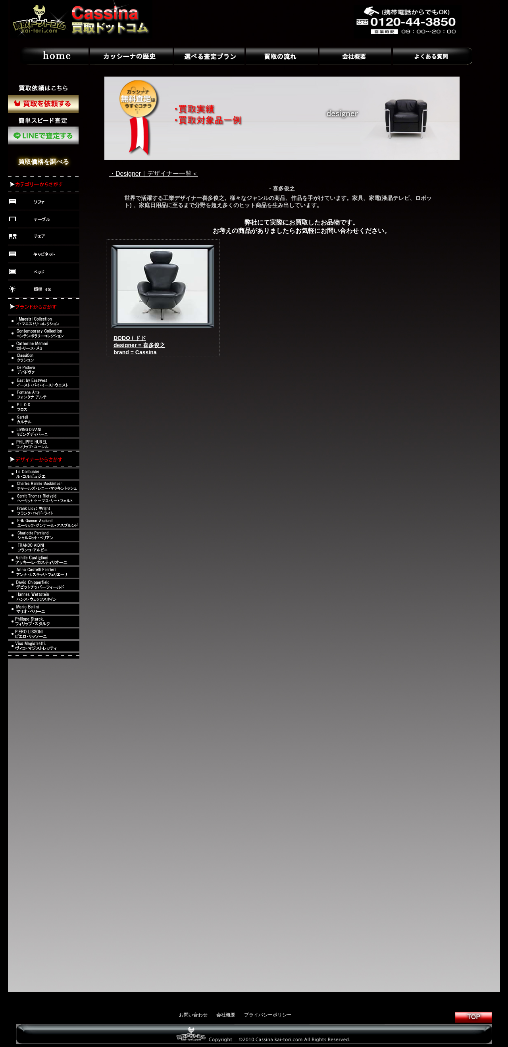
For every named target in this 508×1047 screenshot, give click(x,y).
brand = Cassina (135, 352)
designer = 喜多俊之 (139, 345)
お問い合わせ (193, 1015)
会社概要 (225, 1015)
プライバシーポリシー (268, 1015)
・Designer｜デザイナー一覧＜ (153, 173)
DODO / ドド (130, 338)
